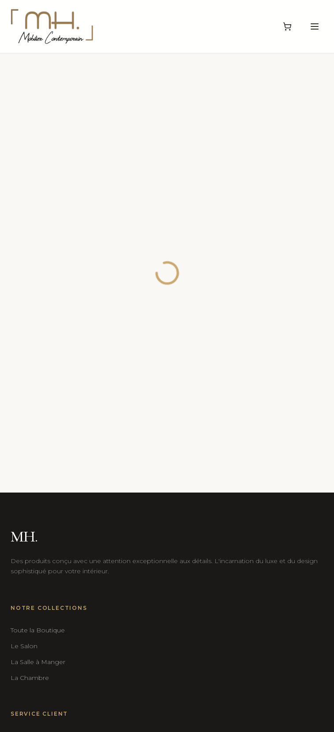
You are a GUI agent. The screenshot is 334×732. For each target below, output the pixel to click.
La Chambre (30, 678)
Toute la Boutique (38, 630)
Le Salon (24, 646)
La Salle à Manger (38, 662)
